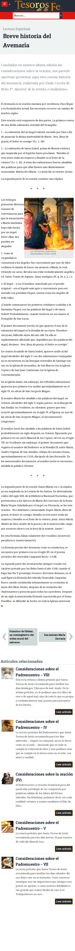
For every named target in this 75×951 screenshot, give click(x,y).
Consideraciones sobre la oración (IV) (44, 777)
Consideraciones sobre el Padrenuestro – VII (37, 861)
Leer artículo (63, 711)
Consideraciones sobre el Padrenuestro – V (37, 825)
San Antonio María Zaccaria (54, 636)
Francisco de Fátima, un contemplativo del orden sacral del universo (22, 637)
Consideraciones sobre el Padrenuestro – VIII (37, 672)
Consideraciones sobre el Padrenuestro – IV (37, 724)
